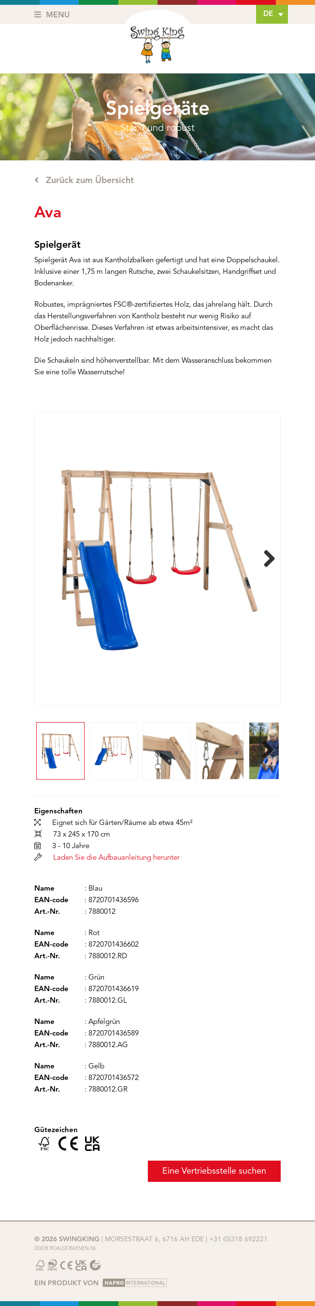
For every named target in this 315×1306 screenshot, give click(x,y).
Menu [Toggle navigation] (52, 15)
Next (265, 559)
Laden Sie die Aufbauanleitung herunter (116, 858)
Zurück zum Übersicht (84, 180)
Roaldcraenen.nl (73, 1248)
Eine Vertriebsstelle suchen (214, 1171)
